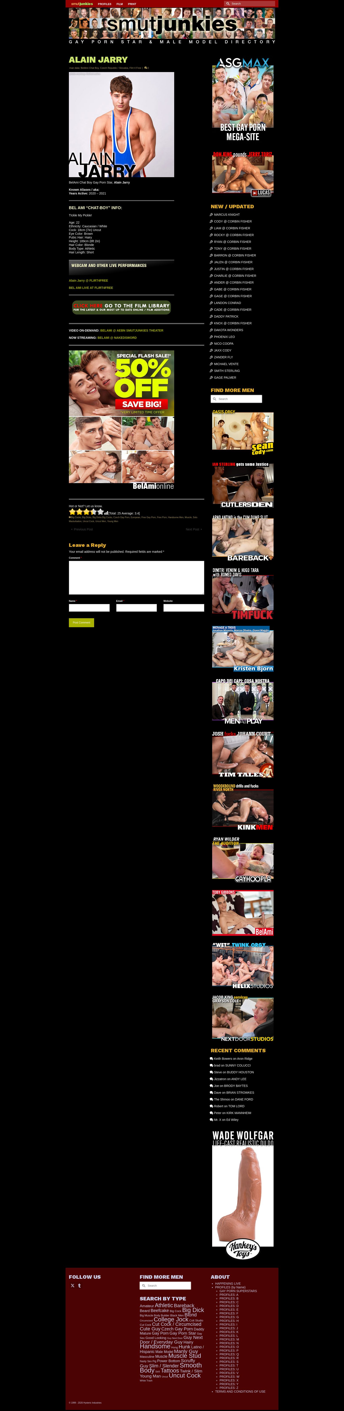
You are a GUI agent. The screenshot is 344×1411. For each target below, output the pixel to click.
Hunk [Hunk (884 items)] (184, 1346)
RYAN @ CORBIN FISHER (232, 242)
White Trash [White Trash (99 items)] (146, 1380)
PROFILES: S (229, 1361)
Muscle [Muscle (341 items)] (161, 1356)
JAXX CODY (222, 350)
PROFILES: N (229, 1343)
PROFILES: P (229, 1350)
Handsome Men (176, 517)
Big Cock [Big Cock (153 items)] (175, 1311)
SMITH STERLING (227, 371)
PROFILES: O (229, 1347)
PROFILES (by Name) (230, 1287)
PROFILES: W (229, 1376)
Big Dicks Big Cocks (102, 517)
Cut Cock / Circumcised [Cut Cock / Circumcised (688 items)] (176, 1324)
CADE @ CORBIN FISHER (233, 309)
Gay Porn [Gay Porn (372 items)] (160, 1333)
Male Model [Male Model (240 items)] (164, 1352)
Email (120, 601)
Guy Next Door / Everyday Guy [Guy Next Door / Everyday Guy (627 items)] (171, 1339)
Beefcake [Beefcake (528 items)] (159, 1310)
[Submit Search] (227, 3)
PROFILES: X (229, 1380)
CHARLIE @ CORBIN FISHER (235, 275)
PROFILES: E (229, 1309)
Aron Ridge (245, 1058)
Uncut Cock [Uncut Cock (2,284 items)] (185, 1375)
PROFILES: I (228, 1324)
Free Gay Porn (149, 517)
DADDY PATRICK (226, 316)
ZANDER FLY (223, 357)
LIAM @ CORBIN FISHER (232, 228)
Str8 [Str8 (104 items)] (157, 1371)
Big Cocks (76, 517)
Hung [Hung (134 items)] (174, 1347)
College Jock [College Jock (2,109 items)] (171, 1319)
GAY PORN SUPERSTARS (238, 1291)
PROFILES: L (229, 1335)
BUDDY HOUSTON (240, 1072)
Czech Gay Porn (121, 517)
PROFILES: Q (229, 1354)
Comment (75, 557)
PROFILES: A (229, 1294)
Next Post (192, 529)
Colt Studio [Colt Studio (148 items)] (196, 1320)
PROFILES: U (229, 1369)
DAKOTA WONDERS (228, 330)
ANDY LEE (238, 1079)
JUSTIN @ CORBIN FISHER (234, 269)
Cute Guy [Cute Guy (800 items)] (150, 1329)
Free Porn (162, 517)
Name (73, 601)
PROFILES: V (229, 1373)
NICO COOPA (223, 343)
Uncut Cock (88, 521)
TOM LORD (236, 1106)
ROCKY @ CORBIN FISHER (234, 235)
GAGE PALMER (225, 377)
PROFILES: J (229, 1328)
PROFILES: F (229, 1313)
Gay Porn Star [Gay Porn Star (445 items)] (183, 1333)
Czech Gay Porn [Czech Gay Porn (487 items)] (177, 1328)
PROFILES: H (229, 1321)
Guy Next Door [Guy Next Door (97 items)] (175, 1338)
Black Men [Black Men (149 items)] (177, 1315)
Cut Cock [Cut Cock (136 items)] (145, 1324)
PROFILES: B (229, 1298)
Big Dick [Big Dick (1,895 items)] (193, 1310)
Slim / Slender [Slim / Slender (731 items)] (164, 1366)
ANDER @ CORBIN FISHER (234, 282)
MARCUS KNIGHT (227, 214)
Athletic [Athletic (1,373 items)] (164, 1305)
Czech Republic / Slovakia (114, 68)
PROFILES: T (229, 1365)
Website (168, 601)
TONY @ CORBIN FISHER (232, 248)
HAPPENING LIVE (228, 1283)
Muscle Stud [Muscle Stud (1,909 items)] (184, 1355)
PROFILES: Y (229, 1384)
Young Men (112, 521)
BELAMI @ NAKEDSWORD (117, 337)
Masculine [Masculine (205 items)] (147, 1356)
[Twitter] (73, 1285)
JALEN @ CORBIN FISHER (233, 262)
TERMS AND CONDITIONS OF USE (240, 1391)
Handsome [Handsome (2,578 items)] (155, 1346)
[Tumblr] (79, 1285)
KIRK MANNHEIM (238, 1113)
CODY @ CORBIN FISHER (233, 221)
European (135, 517)
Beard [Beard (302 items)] (145, 1311)
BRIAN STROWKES (240, 1092)
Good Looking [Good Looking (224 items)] (155, 1338)
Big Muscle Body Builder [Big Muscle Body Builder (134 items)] (154, 1315)
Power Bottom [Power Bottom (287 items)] (168, 1361)
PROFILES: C (229, 1302)
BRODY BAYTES (236, 1086)
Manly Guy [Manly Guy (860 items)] (186, 1351)
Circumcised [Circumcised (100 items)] (146, 1320)
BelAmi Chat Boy (90, 68)
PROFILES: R (229, 1358)
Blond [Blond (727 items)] (191, 1314)
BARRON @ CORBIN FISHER (235, 255)
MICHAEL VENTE (226, 364)
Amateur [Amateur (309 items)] (147, 1306)
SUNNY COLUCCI (238, 1065)
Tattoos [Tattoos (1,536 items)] (170, 1370)
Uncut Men (100, 521)
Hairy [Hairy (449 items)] (188, 1342)
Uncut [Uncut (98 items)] (165, 1376)
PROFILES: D (229, 1306)
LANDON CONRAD (227, 303)
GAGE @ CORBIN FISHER (233, 296)
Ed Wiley (232, 1119)
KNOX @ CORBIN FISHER (233, 323)
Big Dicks (86, 517)
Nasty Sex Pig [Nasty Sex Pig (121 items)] (148, 1361)
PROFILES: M (229, 1339)
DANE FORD (244, 1099)
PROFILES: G (229, 1317)
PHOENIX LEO (224, 337)
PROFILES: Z (229, 1388)
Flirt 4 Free (135, 68)
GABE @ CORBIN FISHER (233, 289)
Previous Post (83, 529)
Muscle (188, 517)
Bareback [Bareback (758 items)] (184, 1305)
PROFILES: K (229, 1332)
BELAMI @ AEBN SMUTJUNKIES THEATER (131, 330)
